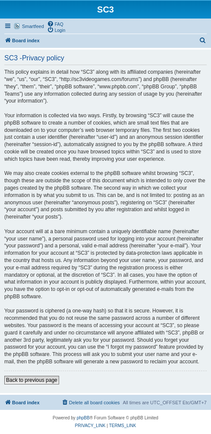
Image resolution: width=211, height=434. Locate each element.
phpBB (83, 417)
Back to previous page (31, 380)
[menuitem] (55, 24)
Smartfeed (33, 26)
